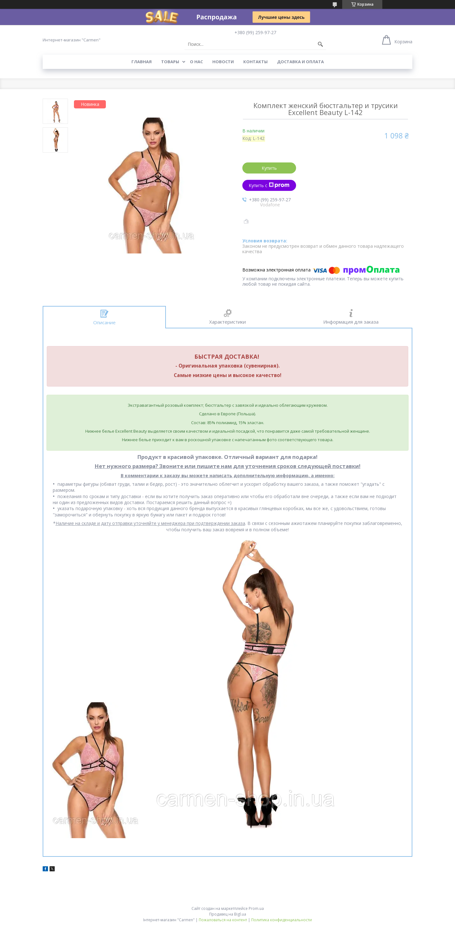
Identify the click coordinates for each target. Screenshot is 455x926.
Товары (170, 61)
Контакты (255, 61)
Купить (269, 168)
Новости (223, 61)
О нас (196, 61)
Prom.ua (256, 908)
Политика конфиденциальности (281, 920)
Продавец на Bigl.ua (227, 914)
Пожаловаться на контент (223, 920)
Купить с (269, 185)
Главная (141, 61)
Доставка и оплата (300, 61)
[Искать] (320, 44)
